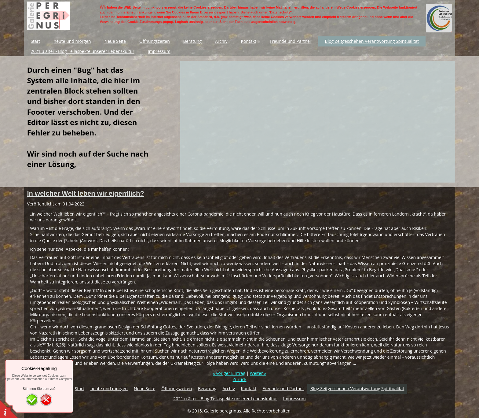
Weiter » (258, 373)
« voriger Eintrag (229, 373)
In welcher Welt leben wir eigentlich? (85, 193)
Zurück (240, 379)
